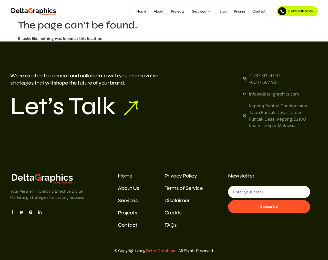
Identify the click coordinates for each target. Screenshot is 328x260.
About (158, 11)
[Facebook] (12, 212)
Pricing (239, 11)
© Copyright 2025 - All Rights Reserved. (164, 250)
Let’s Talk (74, 106)
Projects (177, 11)
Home (141, 11)
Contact (258, 11)
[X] (21, 212)
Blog (223, 11)
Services (201, 11)
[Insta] (31, 212)
